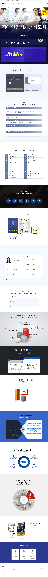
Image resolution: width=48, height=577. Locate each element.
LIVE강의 (13, 0)
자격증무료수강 (18, 0)
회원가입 (47, 3)
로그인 (43, 3)
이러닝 (11, 0)
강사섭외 (1, 0)
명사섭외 (4, 0)
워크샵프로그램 (7, 0)
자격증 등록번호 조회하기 (15, 88)
